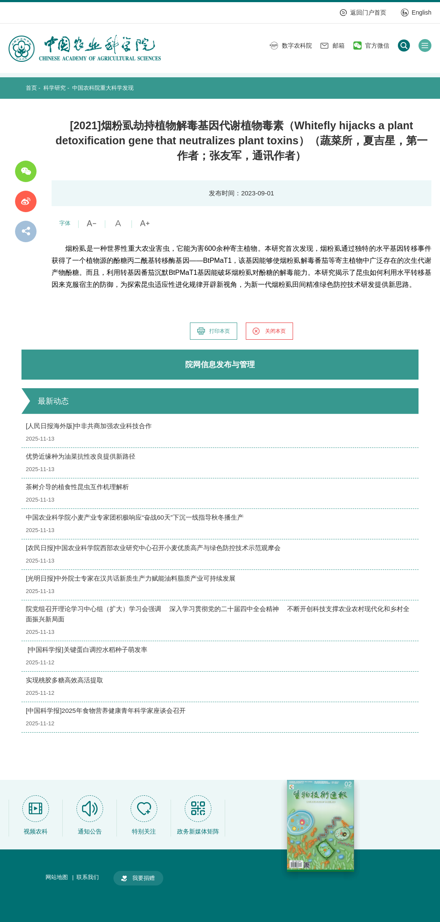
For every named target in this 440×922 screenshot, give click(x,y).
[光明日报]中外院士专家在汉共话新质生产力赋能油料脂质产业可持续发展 (130, 578)
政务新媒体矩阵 (198, 831)
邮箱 (333, 46)
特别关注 (144, 831)
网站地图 (57, 877)
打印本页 (213, 331)
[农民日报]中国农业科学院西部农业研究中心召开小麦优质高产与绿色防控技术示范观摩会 (153, 547)
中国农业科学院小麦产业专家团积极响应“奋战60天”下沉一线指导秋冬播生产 (135, 517)
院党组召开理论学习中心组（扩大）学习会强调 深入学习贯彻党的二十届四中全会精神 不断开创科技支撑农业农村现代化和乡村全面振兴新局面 (217, 614)
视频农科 (36, 831)
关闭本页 (269, 331)
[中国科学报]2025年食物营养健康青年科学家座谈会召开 (106, 710)
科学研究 (54, 88)
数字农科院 (291, 46)
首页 (31, 88)
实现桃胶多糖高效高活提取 (64, 680)
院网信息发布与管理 (220, 364)
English (416, 12)
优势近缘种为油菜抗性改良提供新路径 (80, 456)
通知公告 (90, 831)
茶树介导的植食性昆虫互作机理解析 (77, 486)
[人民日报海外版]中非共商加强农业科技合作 (89, 425)
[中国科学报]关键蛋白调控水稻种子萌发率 (86, 649)
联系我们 (87, 877)
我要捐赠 (137, 878)
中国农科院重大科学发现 (103, 88)
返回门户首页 (362, 12)
